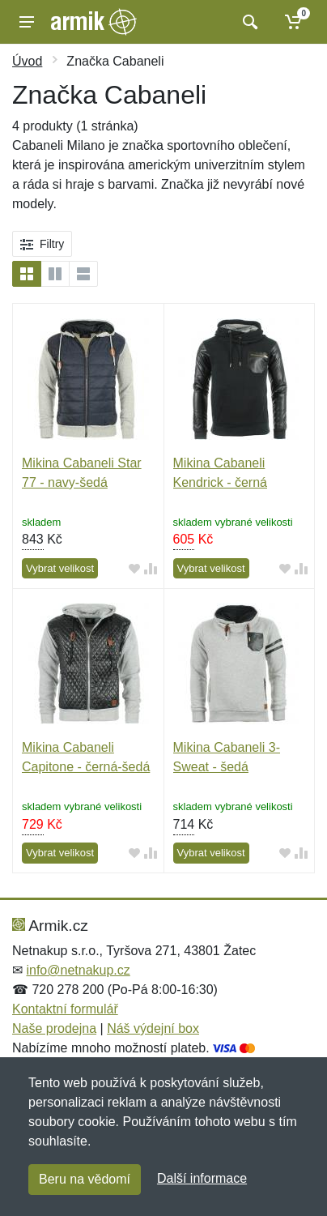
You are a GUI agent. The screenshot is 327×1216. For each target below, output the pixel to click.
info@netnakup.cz (78, 970)
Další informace (202, 1178)
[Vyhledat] (248, 22)
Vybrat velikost (60, 568)
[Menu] (26, 21)
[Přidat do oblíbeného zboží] (134, 569)
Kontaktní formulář (65, 1009)
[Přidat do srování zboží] (150, 569)
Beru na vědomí (84, 1179)
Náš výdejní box (153, 1028)
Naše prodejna (54, 1028)
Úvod (27, 61)
